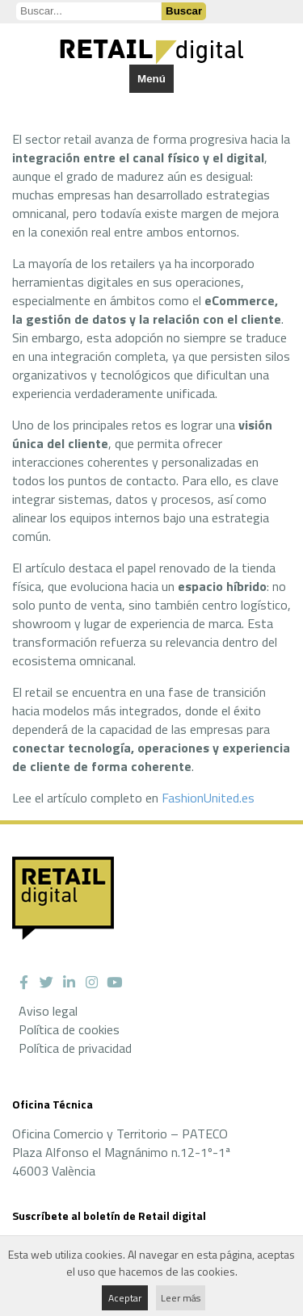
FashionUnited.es (208, 797)
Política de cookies (69, 1029)
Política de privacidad (75, 1048)
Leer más (180, 1298)
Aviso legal (48, 1011)
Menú (151, 79)
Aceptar (124, 1298)
